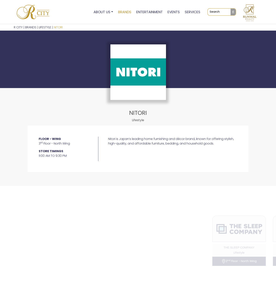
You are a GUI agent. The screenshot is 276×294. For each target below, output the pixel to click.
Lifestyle (45, 27)
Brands (124, 12)
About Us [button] (102, 12)
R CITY (18, 27)
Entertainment (149, 12)
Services (192, 12)
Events (174, 12)
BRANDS (30, 27)
